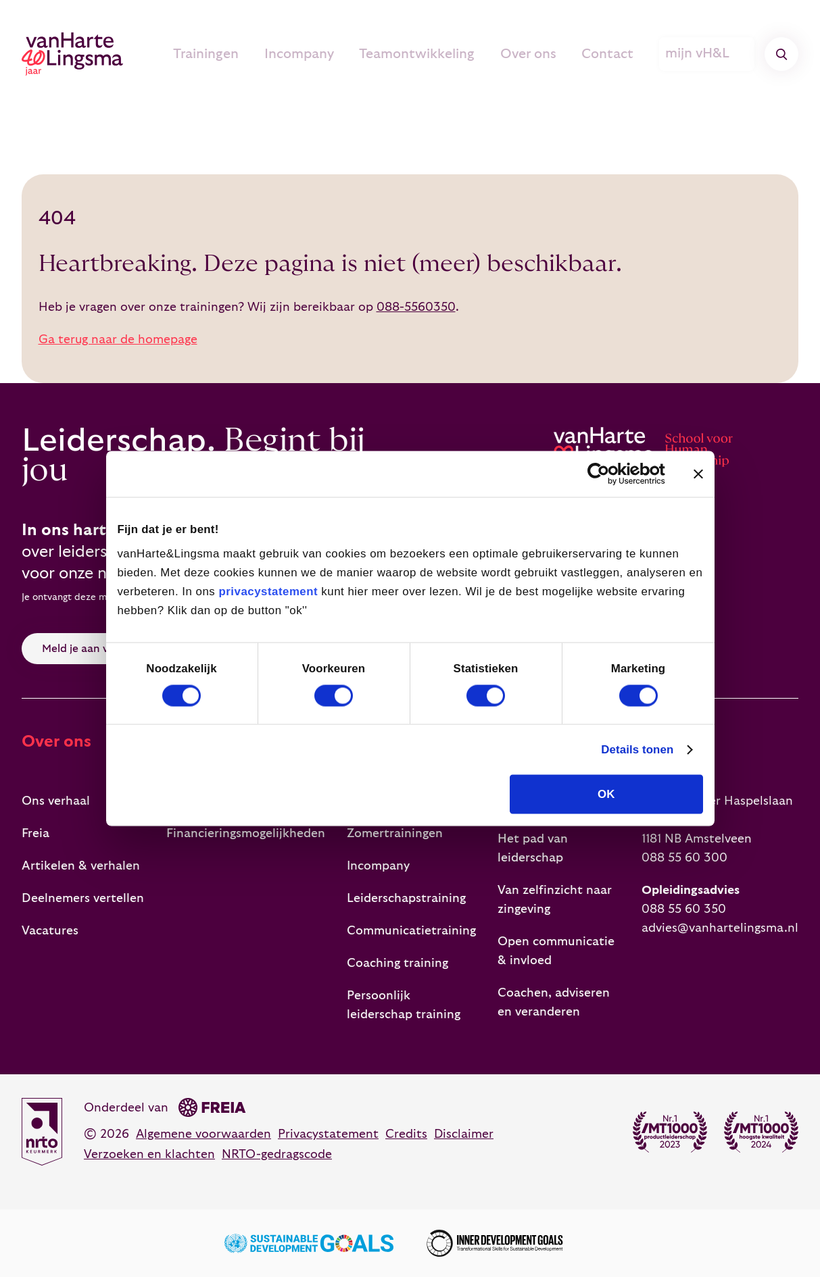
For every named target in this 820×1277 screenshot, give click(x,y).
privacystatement (268, 590)
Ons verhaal (56, 801)
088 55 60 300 (684, 857)
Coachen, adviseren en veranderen (554, 1002)
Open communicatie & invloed (556, 951)
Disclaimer (463, 1134)
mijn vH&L (708, 54)
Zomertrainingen (395, 833)
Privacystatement (328, 1134)
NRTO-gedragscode (277, 1154)
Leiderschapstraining (406, 898)
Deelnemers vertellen (83, 898)
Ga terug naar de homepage (118, 339)
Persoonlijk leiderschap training (403, 1005)
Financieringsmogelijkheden (245, 833)
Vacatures (50, 930)
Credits (406, 1134)
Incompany (328, 54)
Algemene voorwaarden (203, 1134)
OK (606, 794)
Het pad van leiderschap (533, 848)
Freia (35, 833)
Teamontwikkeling (439, 54)
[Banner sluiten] (698, 473)
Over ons (543, 54)
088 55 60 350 (684, 909)
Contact (616, 54)
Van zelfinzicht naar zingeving (555, 900)
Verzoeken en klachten (149, 1154)
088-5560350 (416, 307)
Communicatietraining (411, 930)
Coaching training (397, 963)
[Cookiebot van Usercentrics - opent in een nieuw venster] (606, 473)
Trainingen (241, 54)
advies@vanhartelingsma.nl (720, 928)
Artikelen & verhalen (81, 865)
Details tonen (637, 749)
